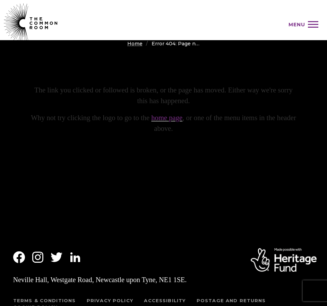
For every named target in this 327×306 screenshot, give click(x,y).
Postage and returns (231, 300)
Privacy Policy (110, 300)
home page (166, 118)
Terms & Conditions (44, 300)
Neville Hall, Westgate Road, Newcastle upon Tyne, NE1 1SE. (100, 280)
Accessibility (165, 300)
